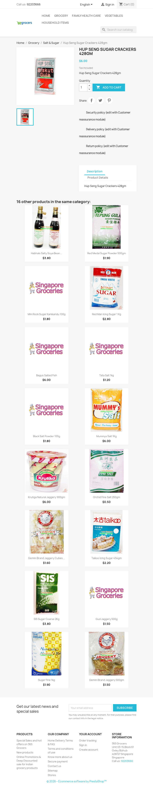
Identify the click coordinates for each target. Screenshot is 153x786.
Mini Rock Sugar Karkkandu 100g (47, 314)
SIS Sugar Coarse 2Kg (46, 619)
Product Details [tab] (97, 177)
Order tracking (87, 740)
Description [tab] (94, 171)
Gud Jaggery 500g (107, 619)
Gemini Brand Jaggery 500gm (106, 680)
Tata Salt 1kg (106, 375)
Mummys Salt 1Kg (106, 436)
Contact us (54, 766)
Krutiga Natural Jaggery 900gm (46, 497)
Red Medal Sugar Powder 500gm (106, 253)
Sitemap (53, 770)
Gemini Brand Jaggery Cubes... (46, 558)
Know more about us (60, 757)
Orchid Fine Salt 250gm (106, 497)
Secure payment (58, 761)
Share (91, 100)
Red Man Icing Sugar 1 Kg (106, 314)
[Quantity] (83, 87)
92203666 (34, 4)
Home (46, 16)
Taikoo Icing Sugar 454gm (106, 558)
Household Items (55, 23)
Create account (88, 749)
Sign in (83, 745)
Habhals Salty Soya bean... (46, 253)
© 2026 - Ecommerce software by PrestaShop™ (77, 781)
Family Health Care (86, 16)
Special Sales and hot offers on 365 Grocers (29, 744)
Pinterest (109, 100)
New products (25, 752)
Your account (90, 734)
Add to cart (108, 87)
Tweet (100, 100)
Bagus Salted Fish (46, 375)
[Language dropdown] (87, 5)
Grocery (61, 16)
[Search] (118, 29)
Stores (52, 775)
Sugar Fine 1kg (46, 680)
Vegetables (114, 16)
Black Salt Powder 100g (46, 436)
